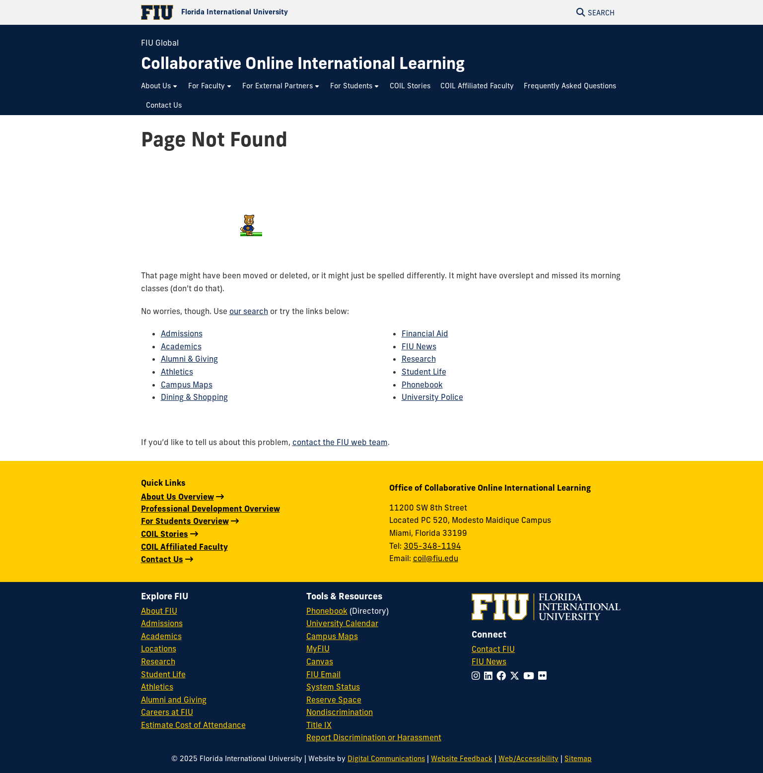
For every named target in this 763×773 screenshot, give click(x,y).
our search (248, 311)
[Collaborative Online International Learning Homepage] (303, 63)
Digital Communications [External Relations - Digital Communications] (386, 758)
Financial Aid (425, 333)
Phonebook (422, 384)
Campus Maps (186, 384)
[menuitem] (159, 86)
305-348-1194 (432, 546)
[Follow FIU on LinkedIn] (490, 676)
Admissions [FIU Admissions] (162, 623)
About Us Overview (177, 497)
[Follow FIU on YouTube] (530, 676)
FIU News (419, 346)
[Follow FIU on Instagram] (478, 676)
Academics (181, 346)
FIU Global (160, 43)
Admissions (182, 333)
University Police (432, 397)
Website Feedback (461, 758)
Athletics (177, 372)
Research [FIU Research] (158, 661)
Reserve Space (333, 700)
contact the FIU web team (340, 442)
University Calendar (342, 623)
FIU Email (323, 674)
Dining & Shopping (194, 397)
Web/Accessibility (528, 758)
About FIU (159, 611)
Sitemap (578, 758)
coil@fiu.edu (435, 558)
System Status (333, 687)
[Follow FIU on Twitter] (516, 676)
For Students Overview (185, 521)
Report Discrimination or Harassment (373, 737)
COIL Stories (164, 534)
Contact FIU (493, 649)
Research (419, 359)
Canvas (319, 661)
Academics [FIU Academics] (161, 636)
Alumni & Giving (189, 359)
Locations (158, 648)
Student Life (424, 372)
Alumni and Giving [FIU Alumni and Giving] (174, 700)
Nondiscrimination (339, 712)
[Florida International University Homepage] (261, 12)
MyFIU (318, 648)
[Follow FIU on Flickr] (544, 676)
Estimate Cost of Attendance (193, 725)
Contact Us (162, 559)
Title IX (319, 725)
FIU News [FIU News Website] (489, 661)
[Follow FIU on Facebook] (503, 676)
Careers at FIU (167, 712)
